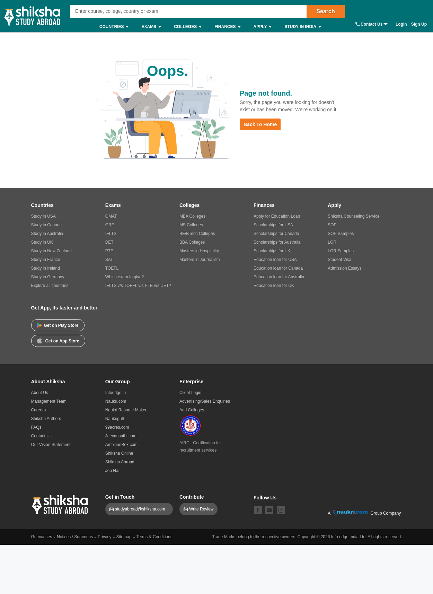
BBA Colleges (192, 242)
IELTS (110, 233)
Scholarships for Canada (276, 233)
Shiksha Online (119, 453)
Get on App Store (58, 340)
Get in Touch (120, 497)
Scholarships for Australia (277, 242)
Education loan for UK (274, 285)
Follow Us (265, 497)
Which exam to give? (124, 276)
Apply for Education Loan (277, 216)
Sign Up (419, 24)
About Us (39, 392)
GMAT (111, 216)
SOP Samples (341, 233)
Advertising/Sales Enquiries (204, 401)
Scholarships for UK (272, 250)
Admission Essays (344, 268)
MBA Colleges (192, 216)
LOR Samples (341, 250)
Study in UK (42, 242)
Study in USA (43, 216)
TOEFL (111, 268)
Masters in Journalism (199, 259)
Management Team (49, 401)
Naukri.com (115, 401)
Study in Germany (47, 276)
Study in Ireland (45, 268)
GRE (109, 224)
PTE (109, 250)
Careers (38, 410)
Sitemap (124, 536)
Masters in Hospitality (199, 250)
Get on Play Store (58, 325)
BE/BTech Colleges (197, 233)
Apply (264, 27)
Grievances (41, 536)
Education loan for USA (275, 259)
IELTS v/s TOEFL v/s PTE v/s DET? (138, 285)
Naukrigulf (114, 418)
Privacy (104, 536)
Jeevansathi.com (120, 436)
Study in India (304, 27)
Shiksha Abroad (119, 462)
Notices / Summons (75, 536)
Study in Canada (46, 224)
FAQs (36, 427)
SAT (109, 259)
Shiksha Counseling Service (353, 216)
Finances (229, 27)
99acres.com (117, 427)
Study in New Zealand (51, 250)
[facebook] (258, 510)
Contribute (191, 497)
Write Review (201, 509)
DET (109, 242)
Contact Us (371, 24)
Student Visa (339, 259)
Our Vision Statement (51, 444)
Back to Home (260, 124)
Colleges (189, 27)
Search (325, 11)
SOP (332, 224)
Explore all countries (50, 285)
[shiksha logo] (60, 503)
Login (401, 24)
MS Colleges (191, 224)
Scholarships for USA (273, 224)
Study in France (45, 259)
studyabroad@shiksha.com (142, 509)
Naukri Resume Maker (126, 410)
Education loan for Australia (279, 276)
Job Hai (112, 470)
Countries (115, 27)
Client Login (190, 392)
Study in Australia (47, 233)
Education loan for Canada (278, 268)
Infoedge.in (115, 392)
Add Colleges (191, 410)
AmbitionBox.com (121, 444)
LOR (332, 242)
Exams (153, 27)
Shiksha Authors (46, 418)
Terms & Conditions (154, 536)
